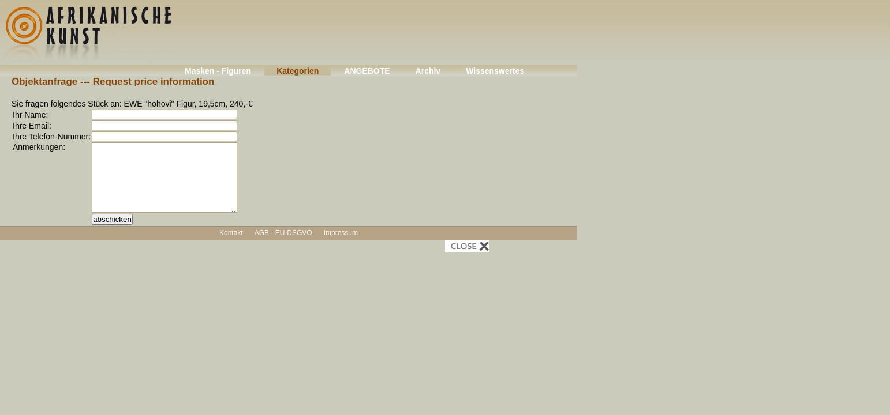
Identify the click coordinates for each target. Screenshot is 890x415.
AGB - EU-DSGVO (283, 233)
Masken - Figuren (218, 71)
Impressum (341, 233)
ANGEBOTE (367, 71)
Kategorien (297, 71)
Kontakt (231, 233)
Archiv (428, 71)
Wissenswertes (495, 71)
